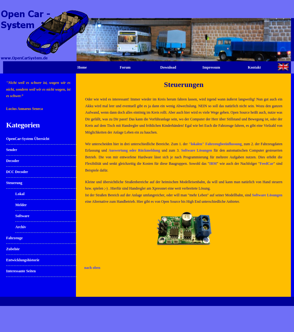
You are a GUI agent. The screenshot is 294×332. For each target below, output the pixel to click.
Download (168, 67)
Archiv (20, 227)
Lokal (19, 194)
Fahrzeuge (14, 238)
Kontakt (254, 67)
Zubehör (13, 249)
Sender (11, 150)
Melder (21, 205)
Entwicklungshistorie (23, 260)
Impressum (211, 67)
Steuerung (14, 183)
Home (82, 67)
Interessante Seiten (21, 271)
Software (22, 216)
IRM (213, 163)
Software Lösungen (196, 150)
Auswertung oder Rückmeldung (134, 150)
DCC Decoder (17, 172)
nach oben (92, 268)
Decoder (12, 161)
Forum (125, 67)
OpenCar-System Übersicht (27, 139)
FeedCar (266, 163)
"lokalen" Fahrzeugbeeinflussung (215, 144)
